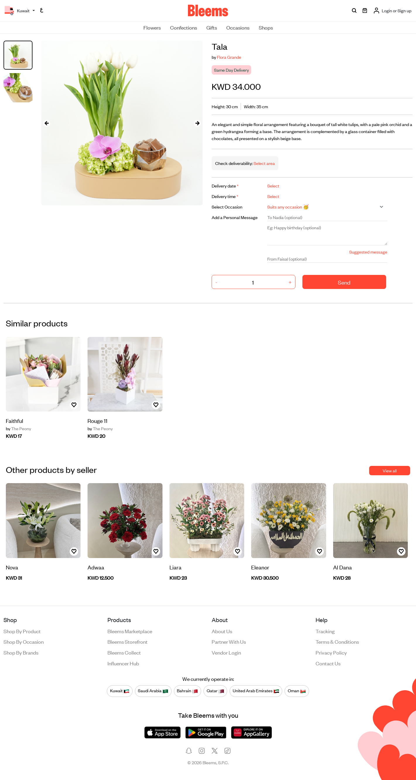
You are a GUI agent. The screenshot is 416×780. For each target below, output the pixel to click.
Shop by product (22, 630)
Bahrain (187, 690)
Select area (264, 163)
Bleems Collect (124, 652)
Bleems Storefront (127, 641)
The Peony (18, 428)
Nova (12, 567)
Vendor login (226, 652)
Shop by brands (21, 652)
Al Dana (342, 567)
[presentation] (46, 123)
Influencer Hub (123, 663)
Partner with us (229, 641)
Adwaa (96, 567)
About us (222, 630)
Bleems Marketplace (129, 630)
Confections (183, 27)
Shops (266, 27)
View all (390, 470)
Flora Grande (229, 57)
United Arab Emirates (256, 690)
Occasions (237, 27)
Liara (176, 567)
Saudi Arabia (153, 690)
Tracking (325, 630)
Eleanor (260, 567)
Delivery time (225, 196)
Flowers (152, 27)
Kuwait (119, 690)
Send (344, 282)
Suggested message (368, 252)
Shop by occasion (24, 641)
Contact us (328, 663)
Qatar (215, 690)
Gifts (211, 27)
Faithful (14, 420)
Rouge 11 (97, 420)
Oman (297, 690)
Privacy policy (331, 652)
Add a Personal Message (235, 217)
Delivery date (225, 185)
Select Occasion (227, 207)
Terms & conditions (337, 641)
